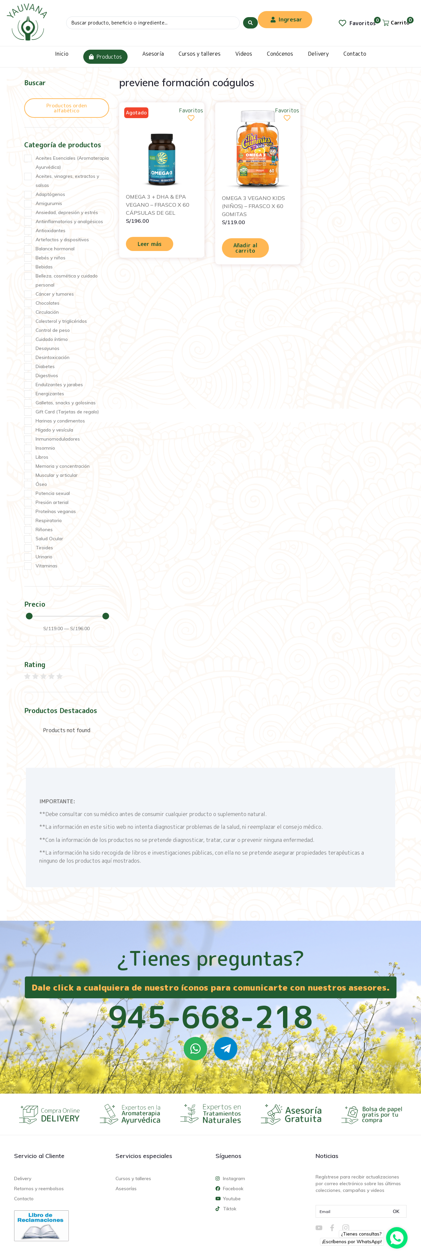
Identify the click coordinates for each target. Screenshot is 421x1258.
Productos (105, 56)
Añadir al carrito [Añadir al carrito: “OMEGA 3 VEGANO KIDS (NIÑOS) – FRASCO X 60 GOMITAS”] (245, 248)
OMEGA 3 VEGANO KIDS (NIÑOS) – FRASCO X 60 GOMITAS (253, 206)
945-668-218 (210, 1017)
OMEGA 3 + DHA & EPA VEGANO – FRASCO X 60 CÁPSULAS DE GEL (157, 204)
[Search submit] (250, 23)
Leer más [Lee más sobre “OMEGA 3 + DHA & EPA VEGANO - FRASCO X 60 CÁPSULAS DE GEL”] (149, 244)
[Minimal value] (67, 616)
